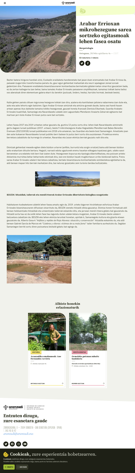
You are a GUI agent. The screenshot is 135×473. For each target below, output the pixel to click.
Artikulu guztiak (38, 383)
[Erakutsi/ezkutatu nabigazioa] (4, 3)
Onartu (9, 467)
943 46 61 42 (10, 430)
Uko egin (22, 467)
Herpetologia (86, 48)
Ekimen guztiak (78, 383)
